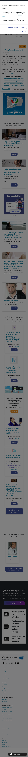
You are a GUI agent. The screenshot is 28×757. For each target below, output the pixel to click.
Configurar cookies (13, 27)
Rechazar (23, 27)
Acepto (24, 31)
